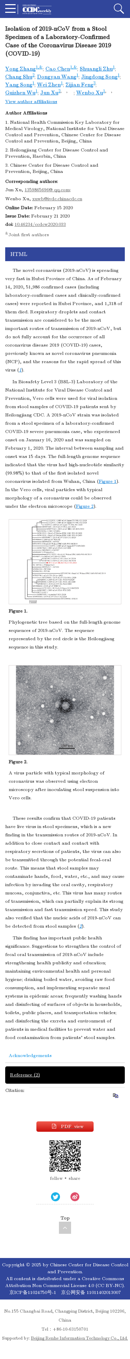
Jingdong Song (99, 77)
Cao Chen (57, 69)
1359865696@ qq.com (47, 190)
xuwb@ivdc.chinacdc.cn (57, 199)
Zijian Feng (79, 85)
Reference (25, 1075)
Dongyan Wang (56, 77)
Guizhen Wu (20, 93)
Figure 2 (85, 506)
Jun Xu (49, 93)
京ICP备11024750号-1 (33, 1292)
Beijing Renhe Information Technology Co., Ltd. (79, 1338)
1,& (39, 67)
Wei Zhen (49, 85)
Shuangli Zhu (96, 69)
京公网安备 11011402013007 (91, 1292)
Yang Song (18, 85)
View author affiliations (31, 101)
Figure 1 (107, 481)
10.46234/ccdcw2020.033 (40, 224)
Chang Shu (18, 77)
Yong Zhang (20, 69)
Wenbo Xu (89, 93)
